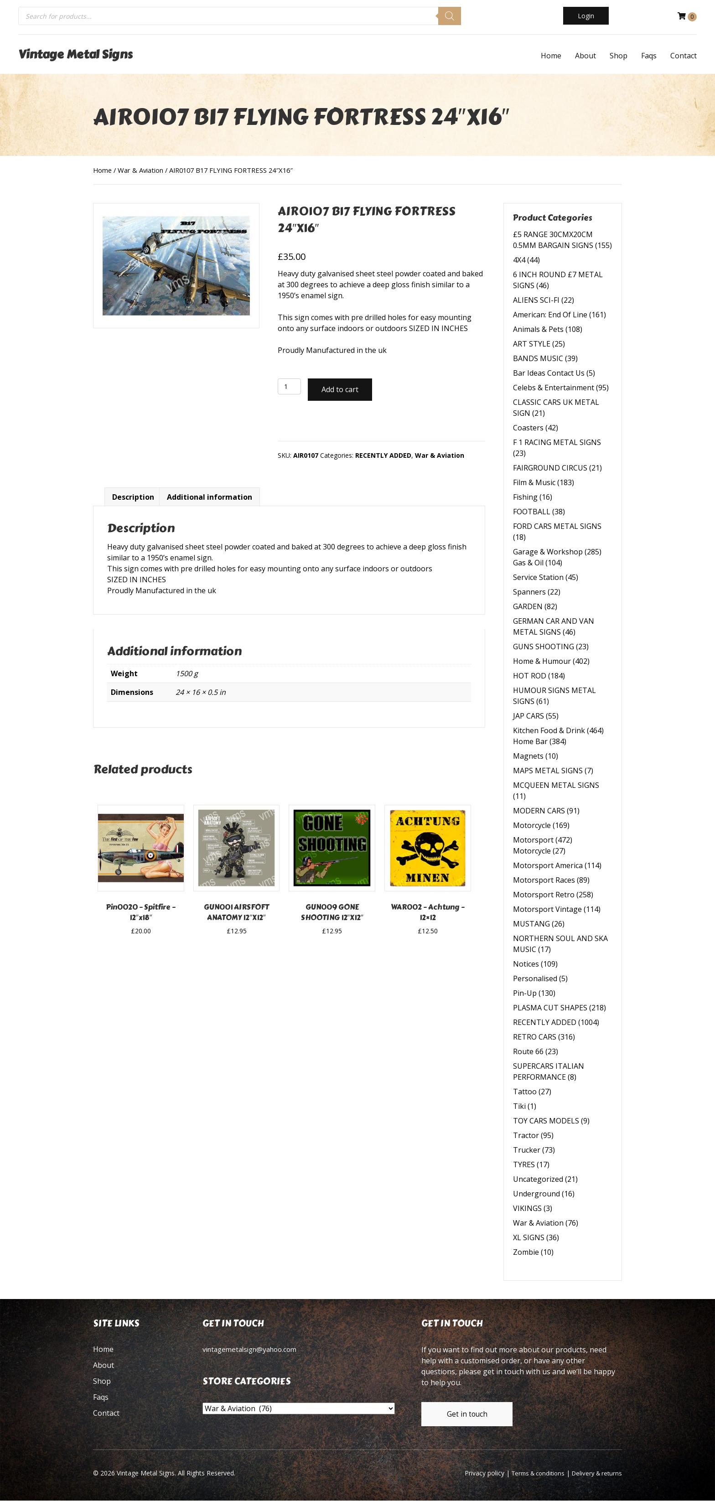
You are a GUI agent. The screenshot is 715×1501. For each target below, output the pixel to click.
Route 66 (528, 1051)
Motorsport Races (544, 880)
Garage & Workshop (548, 552)
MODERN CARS (539, 811)
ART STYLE (531, 344)
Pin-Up (525, 993)
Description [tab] (133, 497)
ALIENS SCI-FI (536, 300)
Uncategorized (538, 1179)
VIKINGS (527, 1208)
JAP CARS (528, 716)
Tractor (526, 1135)
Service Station (538, 577)
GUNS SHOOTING (543, 647)
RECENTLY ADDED (383, 455)
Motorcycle (532, 825)
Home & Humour (542, 661)
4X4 (519, 260)
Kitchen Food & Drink (549, 730)
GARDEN (528, 606)
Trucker (526, 1150)
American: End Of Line (550, 315)
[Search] (449, 16)
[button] (586, 16)
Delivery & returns (595, 1473)
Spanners (529, 592)
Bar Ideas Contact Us (549, 373)
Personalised (535, 978)
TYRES (524, 1164)
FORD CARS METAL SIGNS (557, 526)
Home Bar (530, 741)
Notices (526, 964)
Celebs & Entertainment (553, 388)
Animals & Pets (538, 329)
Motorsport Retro (544, 895)
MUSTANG (531, 924)
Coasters (528, 428)
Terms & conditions (532, 1473)
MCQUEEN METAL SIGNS (556, 785)
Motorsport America (548, 865)
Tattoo (525, 1092)
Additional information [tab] (209, 497)
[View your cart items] (687, 15)
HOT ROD (529, 676)
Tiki (519, 1106)
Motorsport (533, 840)
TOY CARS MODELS (546, 1121)
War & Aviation (140, 170)
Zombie (526, 1252)
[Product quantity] (289, 386)
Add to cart (339, 389)
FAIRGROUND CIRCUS (550, 468)
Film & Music (534, 482)
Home (102, 170)
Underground (536, 1194)
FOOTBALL (531, 512)
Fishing (525, 497)
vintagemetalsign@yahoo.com (253, 1349)
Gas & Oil (528, 563)
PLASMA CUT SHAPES (550, 1008)
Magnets (528, 756)
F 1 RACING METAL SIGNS (557, 442)
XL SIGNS (528, 1237)
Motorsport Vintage (547, 909)
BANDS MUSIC (538, 358)
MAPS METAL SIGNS (548, 771)
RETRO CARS (534, 1037)
